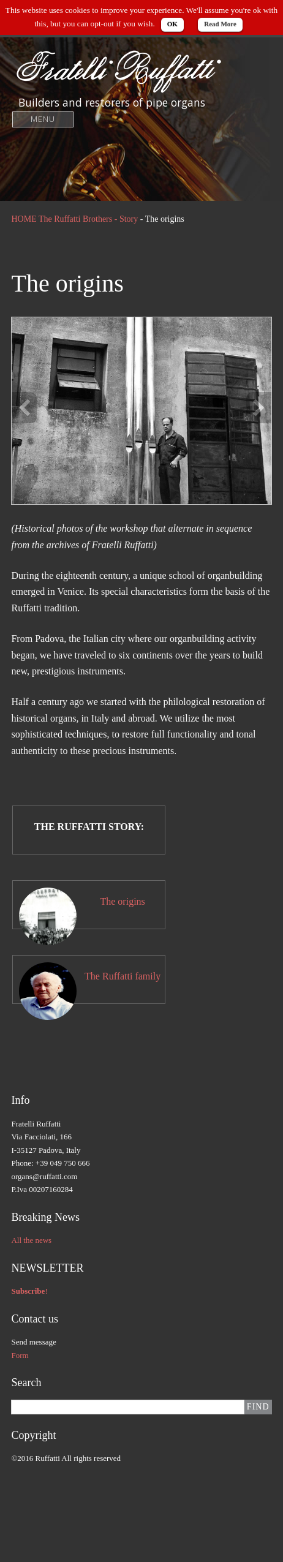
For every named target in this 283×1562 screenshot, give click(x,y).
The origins (122, 901)
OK (172, 24)
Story (128, 219)
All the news (31, 1240)
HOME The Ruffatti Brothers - (65, 219)
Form (19, 1355)
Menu (43, 119)
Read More (220, 24)
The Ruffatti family (122, 976)
